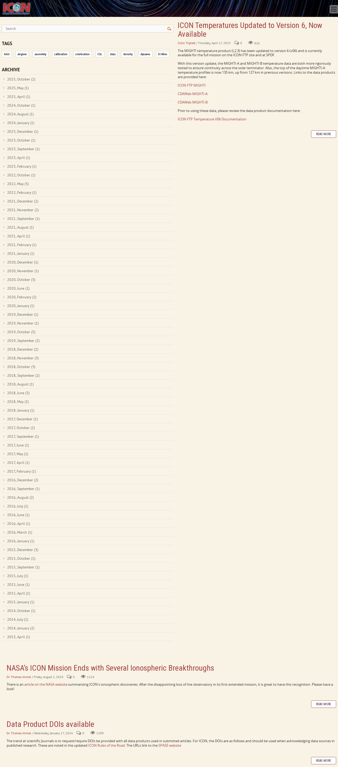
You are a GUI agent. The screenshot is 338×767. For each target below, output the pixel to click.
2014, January (20, 628)
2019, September (23, 340)
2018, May (18, 401)
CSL (99, 54)
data (112, 54)
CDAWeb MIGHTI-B (193, 102)
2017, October (21, 427)
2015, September (23, 567)
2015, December (22, 549)
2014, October (21, 610)
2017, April (18, 462)
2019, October (21, 332)
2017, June (18, 445)
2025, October (21, 79)
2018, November (23, 358)
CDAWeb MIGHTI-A (193, 93)
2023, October (21, 140)
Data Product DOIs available (50, 724)
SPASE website (169, 745)
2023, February (21, 166)
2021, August (20, 227)
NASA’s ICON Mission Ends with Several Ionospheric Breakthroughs (110, 667)
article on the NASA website (46, 684)
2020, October (21, 279)
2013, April (18, 636)
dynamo (145, 54)
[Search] (87, 28)
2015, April (18, 593)
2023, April (18, 157)
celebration (82, 54)
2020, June (18, 288)
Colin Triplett (186, 43)
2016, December (22, 480)
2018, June (18, 392)
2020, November (23, 271)
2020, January (20, 305)
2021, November (23, 210)
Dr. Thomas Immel (19, 677)
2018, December (22, 349)
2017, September (23, 436)
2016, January (20, 541)
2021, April (18, 236)
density (128, 54)
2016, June (18, 514)
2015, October (21, 558)
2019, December (22, 314)
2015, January (20, 602)
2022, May (18, 183)
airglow (22, 54)
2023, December (22, 131)
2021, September (23, 218)
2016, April (18, 523)
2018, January (20, 410)
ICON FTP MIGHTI (192, 85)
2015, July (17, 575)
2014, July (17, 619)
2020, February (21, 297)
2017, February (21, 471)
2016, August (20, 497)
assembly (40, 54)
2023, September (23, 149)
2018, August (20, 384)
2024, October (21, 105)
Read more (323, 134)
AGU (7, 54)
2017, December (22, 419)
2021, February (21, 244)
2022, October (21, 175)
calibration (60, 54)
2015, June (18, 584)
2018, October (21, 366)
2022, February (21, 192)
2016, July (17, 506)
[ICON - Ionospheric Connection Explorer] (16, 8)
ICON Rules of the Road (106, 745)
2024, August (20, 114)
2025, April (18, 96)
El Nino (162, 54)
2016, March (19, 532)
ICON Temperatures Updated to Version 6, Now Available (250, 30)
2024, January (20, 122)
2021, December (22, 201)
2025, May (18, 88)
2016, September (23, 488)
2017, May (17, 453)
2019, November (23, 323)
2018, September (23, 375)
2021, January (20, 253)
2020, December (22, 262)
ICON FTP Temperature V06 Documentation (212, 119)
